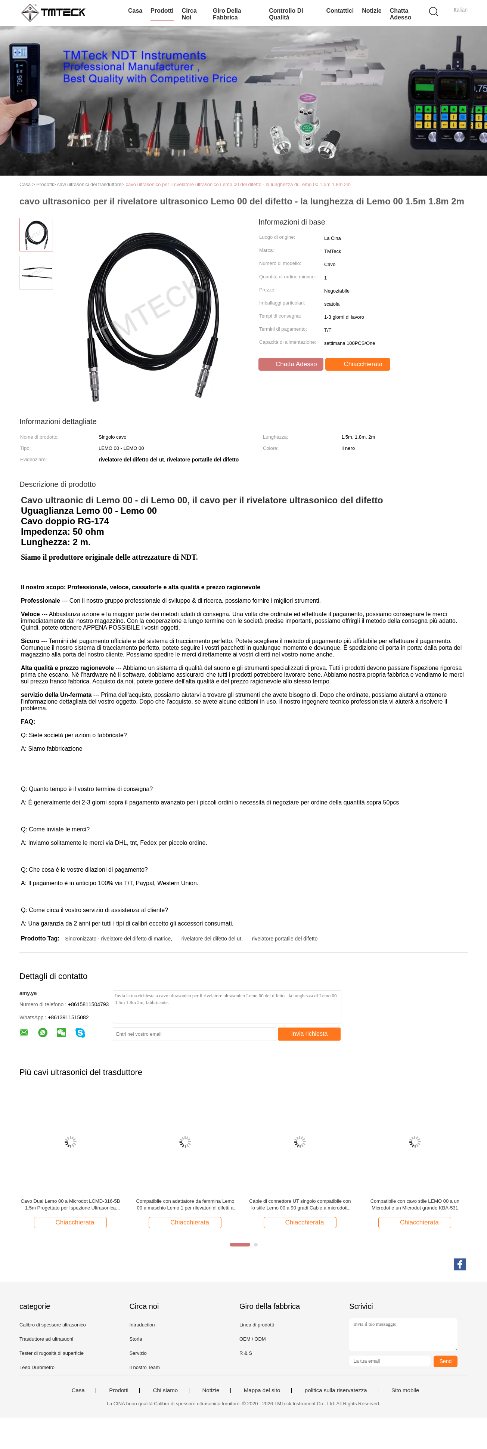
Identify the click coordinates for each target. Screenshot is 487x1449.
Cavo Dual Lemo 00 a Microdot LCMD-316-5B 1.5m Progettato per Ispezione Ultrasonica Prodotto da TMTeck (70, 1204)
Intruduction (142, 1325)
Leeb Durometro (37, 1367)
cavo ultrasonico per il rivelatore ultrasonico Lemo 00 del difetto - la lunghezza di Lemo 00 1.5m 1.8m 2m (238, 184)
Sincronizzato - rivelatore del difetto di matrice (118, 939)
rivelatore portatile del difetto (284, 939)
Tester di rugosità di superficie (51, 1353)
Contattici (340, 10)
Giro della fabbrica (227, 14)
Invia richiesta (309, 1034)
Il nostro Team (144, 1367)
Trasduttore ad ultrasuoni (46, 1339)
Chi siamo (165, 1390)
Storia (135, 1339)
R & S (245, 1353)
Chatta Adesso (401, 14)
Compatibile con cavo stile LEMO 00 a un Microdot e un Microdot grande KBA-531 (414, 1204)
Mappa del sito (262, 1390)
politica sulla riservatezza (336, 1390)
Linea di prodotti (256, 1325)
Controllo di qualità (286, 14)
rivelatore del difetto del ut (211, 939)
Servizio (137, 1353)
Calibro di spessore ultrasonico (52, 1325)
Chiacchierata (359, 364)
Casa (135, 10)
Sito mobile (405, 1390)
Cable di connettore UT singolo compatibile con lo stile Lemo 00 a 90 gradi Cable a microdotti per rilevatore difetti (300, 1204)
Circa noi (189, 14)
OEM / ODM (252, 1339)
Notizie (371, 10)
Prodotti (162, 10)
